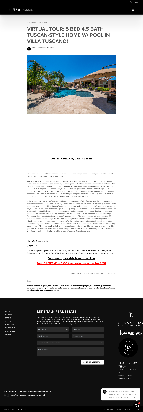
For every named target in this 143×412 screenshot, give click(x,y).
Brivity (13, 409)
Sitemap (136, 409)
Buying (8, 318)
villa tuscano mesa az (67, 288)
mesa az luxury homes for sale (46, 288)
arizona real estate (34, 286)
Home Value (10, 328)
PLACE (48, 391)
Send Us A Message (92, 362)
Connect (9, 335)
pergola (86, 286)
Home (7, 311)
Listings (8, 315)
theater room (95, 286)
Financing (9, 325)
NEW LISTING (53, 286)
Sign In (134, 2)
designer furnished (51, 290)
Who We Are (10, 331)
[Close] (138, 391)
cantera (30, 288)
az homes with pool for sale (88, 288)
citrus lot (102, 288)
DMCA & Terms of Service (123, 409)
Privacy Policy (108, 409)
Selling (8, 321)
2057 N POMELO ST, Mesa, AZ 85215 (71, 158)
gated (45, 286)
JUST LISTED (65, 286)
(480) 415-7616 (125, 378)
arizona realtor (77, 286)
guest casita (106, 286)
